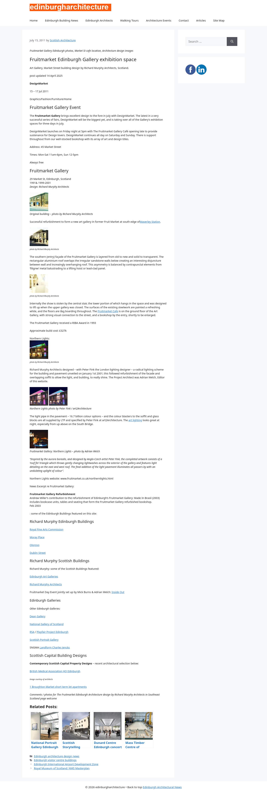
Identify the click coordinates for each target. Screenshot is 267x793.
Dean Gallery (37, 616)
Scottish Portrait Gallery (44, 639)
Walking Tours (129, 20)
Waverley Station (150, 221)
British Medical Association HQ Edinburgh (55, 671)
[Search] (232, 41)
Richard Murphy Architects (46, 584)
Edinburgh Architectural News (162, 787)
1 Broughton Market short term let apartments (58, 687)
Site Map (219, 20)
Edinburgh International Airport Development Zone (66, 764)
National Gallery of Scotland (47, 624)
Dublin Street (38, 553)
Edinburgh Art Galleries (44, 576)
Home (34, 20)
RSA (32, 632)
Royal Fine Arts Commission (46, 529)
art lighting (135, 420)
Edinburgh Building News (61, 20)
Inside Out (118, 592)
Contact (184, 20)
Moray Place (37, 537)
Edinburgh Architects (99, 20)
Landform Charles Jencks (55, 647)
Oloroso (34, 545)
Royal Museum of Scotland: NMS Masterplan (62, 768)
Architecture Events (158, 20)
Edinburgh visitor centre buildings (55, 760)
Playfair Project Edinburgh (52, 632)
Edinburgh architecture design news (56, 756)
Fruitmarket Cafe (108, 311)
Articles (201, 20)
